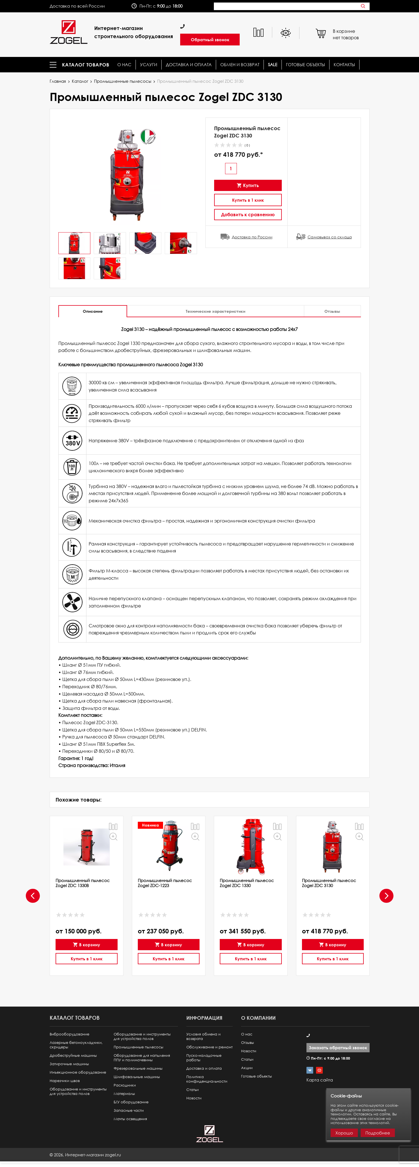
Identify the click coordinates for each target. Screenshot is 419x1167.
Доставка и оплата (189, 65)
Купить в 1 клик (248, 199)
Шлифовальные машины (137, 1076)
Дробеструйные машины (73, 1055)
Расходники (125, 1085)
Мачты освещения (130, 1119)
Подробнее (377, 1133)
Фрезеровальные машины (138, 1068)
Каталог (80, 81)
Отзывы (332, 311)
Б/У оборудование (131, 1102)
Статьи (192, 1089)
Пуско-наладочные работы (203, 1057)
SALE (272, 65)
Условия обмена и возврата (203, 1036)
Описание (93, 311)
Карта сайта (319, 1080)
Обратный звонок (210, 39)
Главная (58, 81)
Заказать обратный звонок (338, 1047)
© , (85, 1154)
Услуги (148, 65)
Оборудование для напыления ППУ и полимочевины (142, 1057)
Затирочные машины (69, 1064)
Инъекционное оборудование (78, 1072)
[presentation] (33, 896)
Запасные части (129, 1110)
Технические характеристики (215, 311)
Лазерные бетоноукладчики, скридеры (76, 1044)
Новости (194, 1098)
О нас (124, 65)
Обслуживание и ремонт (209, 1047)
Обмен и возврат (239, 65)
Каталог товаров (85, 64)
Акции (247, 1067)
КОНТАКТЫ (344, 65)
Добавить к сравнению (248, 214)
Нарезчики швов (65, 1080)
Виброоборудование (69, 1034)
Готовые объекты (305, 65)
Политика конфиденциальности (206, 1079)
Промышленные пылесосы (122, 81)
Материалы (124, 1093)
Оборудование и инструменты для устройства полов (78, 1091)
